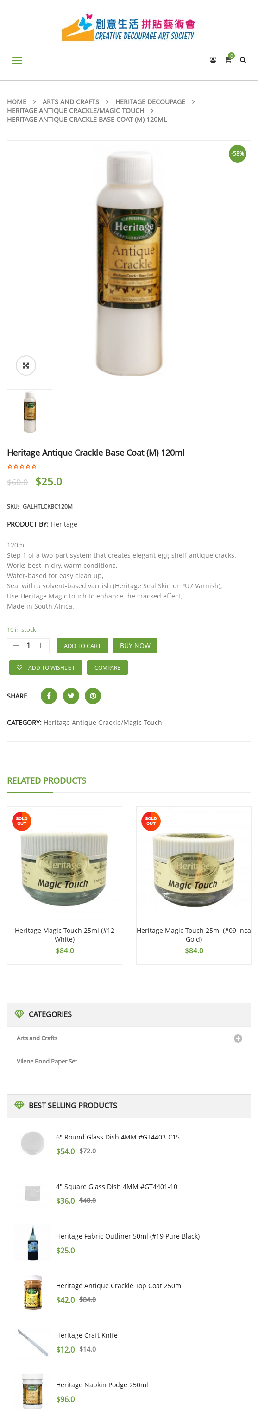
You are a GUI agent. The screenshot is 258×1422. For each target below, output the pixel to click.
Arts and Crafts (71, 101)
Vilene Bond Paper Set (47, 906)
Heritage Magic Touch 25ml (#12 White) (64, 780)
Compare (107, 512)
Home (16, 101)
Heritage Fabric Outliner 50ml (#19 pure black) (128, 1080)
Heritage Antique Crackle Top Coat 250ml (119, 1130)
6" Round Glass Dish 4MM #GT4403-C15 (118, 981)
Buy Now (135, 490)
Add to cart (82, 490)
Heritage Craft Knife (87, 1180)
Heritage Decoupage (150, 101)
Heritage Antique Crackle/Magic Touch (75, 110)
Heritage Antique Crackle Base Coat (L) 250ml (125, 1328)
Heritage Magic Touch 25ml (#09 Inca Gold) (194, 780)
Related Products (46, 625)
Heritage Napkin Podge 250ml (102, 1229)
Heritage (64, 369)
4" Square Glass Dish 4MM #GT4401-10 (116, 1031)
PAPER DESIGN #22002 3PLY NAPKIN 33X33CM (127, 1279)
